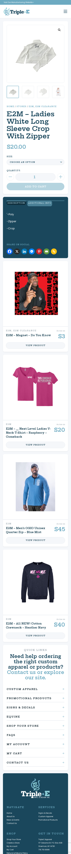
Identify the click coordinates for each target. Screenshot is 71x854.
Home (10, 106)
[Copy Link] (54, 250)
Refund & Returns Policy (17, 851)
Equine (13, 715)
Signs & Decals (21, 706)
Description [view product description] (15, 203)
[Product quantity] (35, 177)
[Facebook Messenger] (32, 250)
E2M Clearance (46, 106)
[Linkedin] (24, 250)
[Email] (46, 250)
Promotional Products (29, 696)
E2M (31, 106)
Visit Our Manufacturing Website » (19, 2)
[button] (59, 30)
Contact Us (18, 761)
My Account (18, 742)
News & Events (13, 818)
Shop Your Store (23, 724)
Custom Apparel (22, 687)
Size (9, 156)
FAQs (11, 733)
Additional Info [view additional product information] (39, 203)
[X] (17, 250)
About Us (11, 815)
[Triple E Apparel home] (16, 11)
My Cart (14, 751)
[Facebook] (10, 250)
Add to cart (35, 186)
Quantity (13, 170)
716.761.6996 (44, 848)
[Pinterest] (39, 250)
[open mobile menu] (65, 11)
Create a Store (13, 841)
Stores (21, 106)
